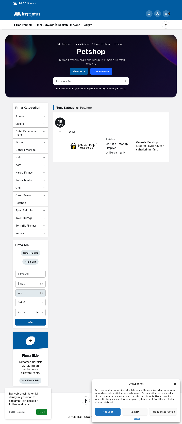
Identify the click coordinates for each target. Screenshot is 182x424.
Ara (30, 322)
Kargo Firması (30, 172)
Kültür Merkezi (30, 180)
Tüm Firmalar (101, 71)
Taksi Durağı (30, 218)
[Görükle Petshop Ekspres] (111, 137)
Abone (30, 116)
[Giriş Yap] (157, 13)
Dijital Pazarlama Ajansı (30, 133)
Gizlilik (137, 418)
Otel (30, 187)
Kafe (30, 165)
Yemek (30, 233)
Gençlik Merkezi (30, 149)
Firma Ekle (79, 71)
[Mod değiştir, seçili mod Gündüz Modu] (165, 25)
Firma (30, 142)
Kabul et (108, 411)
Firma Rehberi (82, 44)
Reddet (134, 411)
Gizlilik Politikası (17, 412)
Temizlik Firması (30, 225)
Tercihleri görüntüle (163, 411)
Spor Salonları (30, 210)
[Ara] (149, 13)
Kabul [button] (42, 412)
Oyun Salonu (30, 195)
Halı (30, 157)
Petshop (30, 203)
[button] (175, 383)
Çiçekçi (30, 123)
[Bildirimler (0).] (166, 13)
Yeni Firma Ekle (30, 380)
